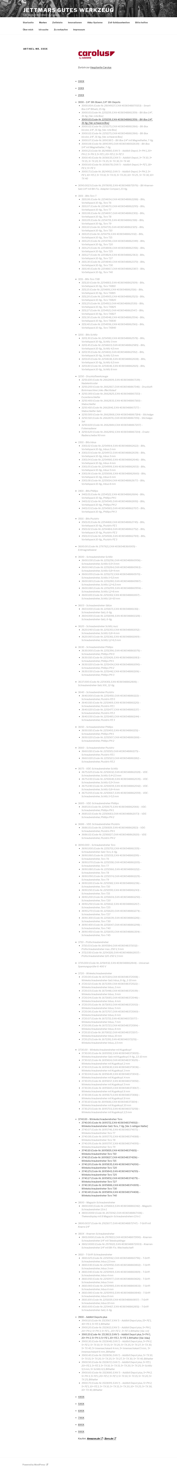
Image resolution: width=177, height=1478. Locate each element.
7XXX (81, 1424)
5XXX (81, 1410)
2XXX (81, 102)
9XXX (81, 1438)
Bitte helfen (141, 29)
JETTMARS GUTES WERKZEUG (68, 10)
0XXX (81, 88)
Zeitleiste (57, 29)
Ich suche (43, 36)
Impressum (79, 36)
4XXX (81, 1403)
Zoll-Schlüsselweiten (119, 29)
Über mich (28, 36)
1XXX (81, 95)
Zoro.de (110, 1445)
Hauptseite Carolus (100, 74)
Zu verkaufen (61, 36)
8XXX (81, 1431)
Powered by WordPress (35, 1471)
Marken (43, 29)
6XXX (81, 1417)
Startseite (28, 29)
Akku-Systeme (95, 29)
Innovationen (75, 29)
